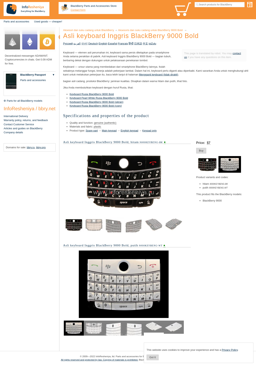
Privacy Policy (230, 349)
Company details (13, 132)
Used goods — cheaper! (48, 21)
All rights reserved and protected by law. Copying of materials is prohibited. (99, 359)
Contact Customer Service (19, 124)
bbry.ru (31, 147)
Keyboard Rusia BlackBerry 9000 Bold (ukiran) (96, 101)
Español (112, 43)
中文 (145, 43)
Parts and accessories (16, 21)
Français (123, 43)
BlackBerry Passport (33, 74)
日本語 (138, 43)
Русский (68, 43)
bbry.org (41, 147)
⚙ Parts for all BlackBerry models (23, 100)
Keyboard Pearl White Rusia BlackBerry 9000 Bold (99, 97)
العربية (77, 43)
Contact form (78, 9)
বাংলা (84, 43)
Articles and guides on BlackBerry (23, 128)
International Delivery (16, 116)
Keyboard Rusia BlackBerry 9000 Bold (92, 94)
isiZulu (152, 43)
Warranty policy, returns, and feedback (26, 120)
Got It (152, 357)
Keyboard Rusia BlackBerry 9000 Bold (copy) (96, 105)
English (103, 43)
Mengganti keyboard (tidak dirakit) (158, 74)
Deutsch (93, 43)
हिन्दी (131, 43)
